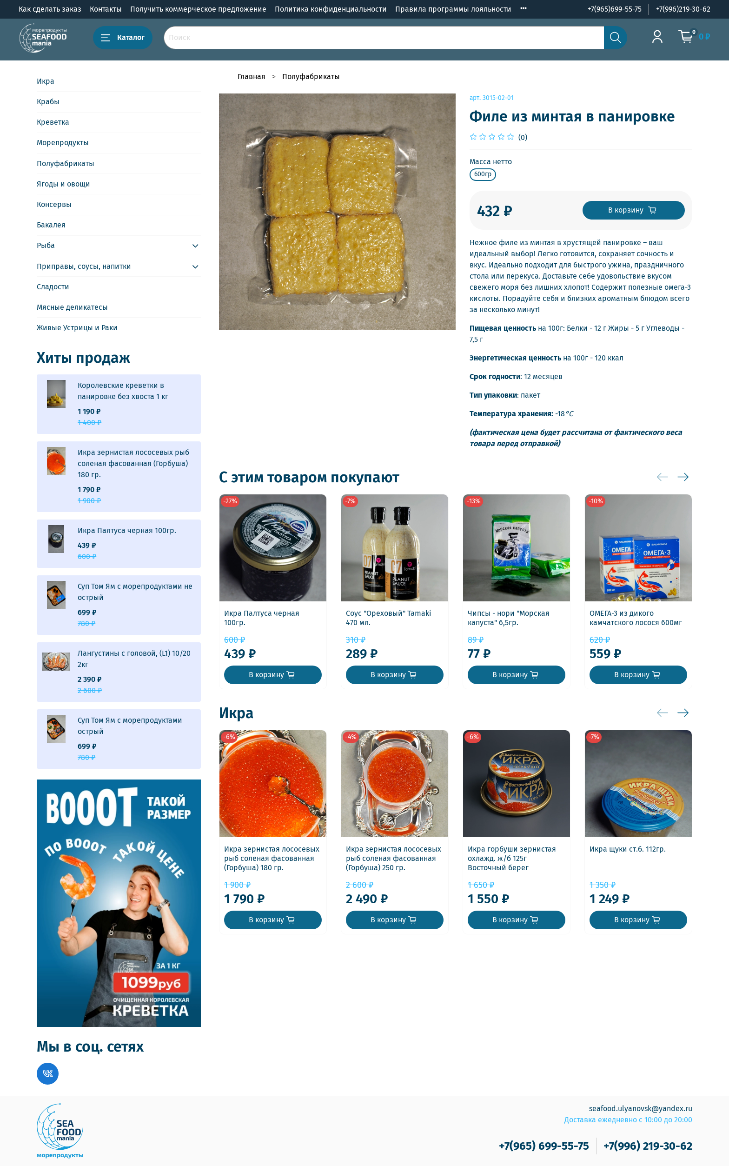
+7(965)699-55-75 (615, 9)
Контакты (106, 9)
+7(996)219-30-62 (683, 9)
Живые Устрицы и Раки (77, 327)
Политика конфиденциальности (331, 9)
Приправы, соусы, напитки (84, 266)
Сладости (53, 286)
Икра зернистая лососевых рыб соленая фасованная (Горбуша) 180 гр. (271, 858)
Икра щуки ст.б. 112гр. (628, 849)
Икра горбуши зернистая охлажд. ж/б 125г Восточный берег (512, 858)
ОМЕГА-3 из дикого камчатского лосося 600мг (636, 618)
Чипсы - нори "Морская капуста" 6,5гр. (509, 618)
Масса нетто (491, 161)
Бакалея (51, 224)
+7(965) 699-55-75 (544, 1146)
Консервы (54, 204)
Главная (251, 76)
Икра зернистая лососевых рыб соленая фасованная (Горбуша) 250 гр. (393, 858)
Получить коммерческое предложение (198, 9)
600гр (482, 174)
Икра (45, 81)
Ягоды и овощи (63, 184)
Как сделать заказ (50, 9)
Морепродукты (63, 142)
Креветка (53, 122)
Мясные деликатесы (72, 307)
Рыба (46, 245)
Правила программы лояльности (453, 9)
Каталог (123, 37)
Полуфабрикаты (311, 76)
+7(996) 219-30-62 (647, 1146)
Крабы (48, 101)
